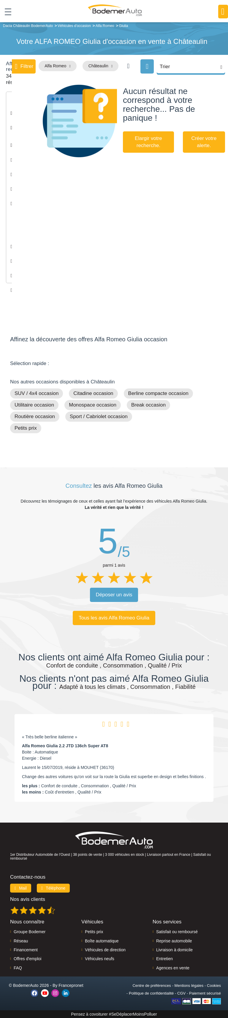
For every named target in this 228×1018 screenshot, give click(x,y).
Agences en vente (172, 968)
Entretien (164, 958)
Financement (26, 949)
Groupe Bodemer (29, 931)
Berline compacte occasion (158, 393)
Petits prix (26, 428)
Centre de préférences (151, 985)
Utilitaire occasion (34, 405)
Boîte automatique (102, 941)
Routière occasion (35, 416)
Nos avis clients (27, 899)
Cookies (214, 985)
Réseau (21, 941)
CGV (181, 993)
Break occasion (148, 405)
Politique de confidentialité (151, 993)
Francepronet (70, 985)
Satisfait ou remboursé (177, 931)
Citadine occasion (93, 393)
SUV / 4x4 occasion (36, 393)
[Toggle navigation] (6, 11)
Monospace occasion (92, 405)
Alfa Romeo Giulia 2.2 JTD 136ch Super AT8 (65, 745)
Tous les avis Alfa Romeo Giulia (114, 618)
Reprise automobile (174, 941)
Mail (21, 888)
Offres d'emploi (27, 958)
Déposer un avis (114, 595)
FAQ (18, 968)
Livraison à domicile (174, 949)
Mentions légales (189, 985)
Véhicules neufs (99, 958)
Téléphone (53, 888)
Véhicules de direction (105, 949)
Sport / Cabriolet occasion (99, 416)
